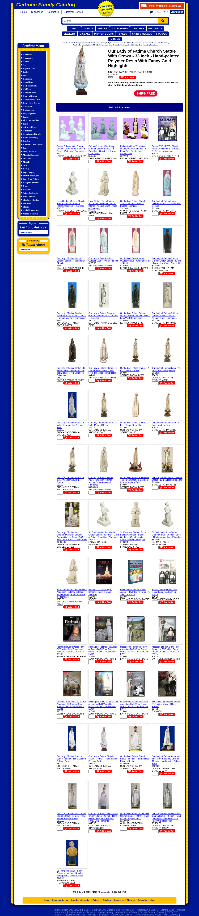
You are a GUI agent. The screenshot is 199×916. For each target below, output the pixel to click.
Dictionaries (28, 110)
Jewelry (69, 33)
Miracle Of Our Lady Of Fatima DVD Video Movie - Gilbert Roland (166, 704)
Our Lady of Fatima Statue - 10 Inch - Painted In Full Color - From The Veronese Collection (102, 370)
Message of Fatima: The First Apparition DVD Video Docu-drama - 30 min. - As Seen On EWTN (166, 650)
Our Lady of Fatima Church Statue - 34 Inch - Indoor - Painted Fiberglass (132, 203)
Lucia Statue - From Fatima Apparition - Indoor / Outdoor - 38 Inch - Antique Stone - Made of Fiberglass (102, 205)
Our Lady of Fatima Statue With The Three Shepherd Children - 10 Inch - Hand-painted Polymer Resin (166, 760)
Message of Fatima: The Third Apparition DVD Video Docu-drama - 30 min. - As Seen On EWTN (134, 705)
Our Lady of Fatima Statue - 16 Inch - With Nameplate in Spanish (166, 370)
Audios (88, 28)
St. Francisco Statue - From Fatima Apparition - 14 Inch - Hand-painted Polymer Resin (70, 873)
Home (23, 12)
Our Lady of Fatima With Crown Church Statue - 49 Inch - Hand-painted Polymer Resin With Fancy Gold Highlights (166, 817)
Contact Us (53, 12)
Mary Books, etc (30, 151)
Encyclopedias (29, 113)
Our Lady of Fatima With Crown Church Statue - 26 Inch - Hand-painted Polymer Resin (71, 816)
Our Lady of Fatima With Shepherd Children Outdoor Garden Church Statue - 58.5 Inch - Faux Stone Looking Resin (72, 536)
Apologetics (28, 58)
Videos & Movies (30, 214)
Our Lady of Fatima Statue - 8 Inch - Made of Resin (165, 424)
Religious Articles (31, 182)
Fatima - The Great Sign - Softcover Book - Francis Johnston (100, 592)
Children (138, 28)
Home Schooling (30, 137)
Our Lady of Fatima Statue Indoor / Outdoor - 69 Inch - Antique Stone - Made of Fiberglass (101, 481)
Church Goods (29, 92)
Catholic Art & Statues (147, 910)
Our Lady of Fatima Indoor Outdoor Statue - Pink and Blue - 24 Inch (72, 260)
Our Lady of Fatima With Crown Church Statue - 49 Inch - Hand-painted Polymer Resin (135, 816)
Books (25, 75)
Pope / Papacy (29, 172)
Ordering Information (80, 900)
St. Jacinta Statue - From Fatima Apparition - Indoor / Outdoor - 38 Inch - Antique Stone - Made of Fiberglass (72, 593)
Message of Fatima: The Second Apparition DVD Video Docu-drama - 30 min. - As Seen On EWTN (103, 705)
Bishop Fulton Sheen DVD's (68, 910)
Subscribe (142, 900)
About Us (131, 900)
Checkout (107, 900)
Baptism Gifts (29, 68)
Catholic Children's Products (82, 912)
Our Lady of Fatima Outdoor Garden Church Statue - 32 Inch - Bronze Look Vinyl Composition (167, 260)
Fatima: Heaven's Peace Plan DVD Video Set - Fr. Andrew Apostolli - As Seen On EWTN (70, 649)
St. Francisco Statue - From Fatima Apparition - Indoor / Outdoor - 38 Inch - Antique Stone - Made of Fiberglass (133, 536)
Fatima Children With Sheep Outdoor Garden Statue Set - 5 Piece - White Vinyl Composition (71, 148)
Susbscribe (37, 12)
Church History (30, 96)
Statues (161, 33)
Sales (123, 33)
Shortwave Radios (31, 200)
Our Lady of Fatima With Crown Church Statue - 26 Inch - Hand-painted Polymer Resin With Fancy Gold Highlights (103, 817)
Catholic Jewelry (105, 912)
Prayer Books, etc (31, 176)
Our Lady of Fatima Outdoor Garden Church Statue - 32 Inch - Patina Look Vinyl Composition (71, 315)
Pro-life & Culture (31, 179)
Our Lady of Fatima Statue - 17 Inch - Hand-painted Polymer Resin (71, 425)
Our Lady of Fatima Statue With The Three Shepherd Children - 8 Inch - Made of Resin (134, 480)
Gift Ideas (155, 28)
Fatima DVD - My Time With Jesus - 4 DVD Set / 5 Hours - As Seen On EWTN (135, 592)
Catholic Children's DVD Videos (98, 910)
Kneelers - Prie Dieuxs (33, 144)
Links (152, 900)
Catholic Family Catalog (35, 29)
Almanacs (27, 54)
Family (26, 117)
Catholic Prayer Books (126, 912)
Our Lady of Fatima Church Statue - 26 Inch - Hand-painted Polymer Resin (71, 758)
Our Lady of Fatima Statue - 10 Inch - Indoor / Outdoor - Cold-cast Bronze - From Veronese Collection (71, 372)
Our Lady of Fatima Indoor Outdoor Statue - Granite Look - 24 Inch (166, 203)
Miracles (27, 158)
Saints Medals (142, 33)
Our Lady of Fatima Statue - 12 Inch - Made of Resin (134, 369)
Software (27, 203)
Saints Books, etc (30, 193)
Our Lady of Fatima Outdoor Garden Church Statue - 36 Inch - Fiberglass (103, 315)
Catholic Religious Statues (152, 912)
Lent (25, 148)
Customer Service (73, 12)
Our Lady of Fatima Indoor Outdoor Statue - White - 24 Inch (103, 259)
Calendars (27, 79)
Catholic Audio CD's (125, 910)
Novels (26, 169)
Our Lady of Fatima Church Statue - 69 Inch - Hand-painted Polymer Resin (134, 758)
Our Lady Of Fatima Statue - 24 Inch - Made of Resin (102, 424)
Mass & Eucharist (31, 155)
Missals (84, 33)
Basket (177, 12)
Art (74, 28)
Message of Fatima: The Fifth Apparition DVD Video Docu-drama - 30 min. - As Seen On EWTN (134, 650)
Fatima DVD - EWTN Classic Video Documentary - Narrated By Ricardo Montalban (166, 148)
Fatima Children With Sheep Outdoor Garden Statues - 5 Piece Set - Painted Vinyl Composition (133, 150)
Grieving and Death (32, 134)
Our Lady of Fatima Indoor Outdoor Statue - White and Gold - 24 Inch (135, 260)
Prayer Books (104, 33)
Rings (25, 186)
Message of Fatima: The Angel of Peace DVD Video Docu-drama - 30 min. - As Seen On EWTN (102, 650)
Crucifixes (27, 106)
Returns (96, 900)
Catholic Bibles (167, 910)
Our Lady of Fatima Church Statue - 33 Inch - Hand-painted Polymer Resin (102, 758)
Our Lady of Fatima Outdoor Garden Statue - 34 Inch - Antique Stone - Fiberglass (165, 315)
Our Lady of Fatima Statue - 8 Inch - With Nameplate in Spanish (70, 480)
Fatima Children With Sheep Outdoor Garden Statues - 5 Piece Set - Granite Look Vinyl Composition (102, 150)
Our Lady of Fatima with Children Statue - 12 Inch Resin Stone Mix (167, 478)
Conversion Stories (31, 103)
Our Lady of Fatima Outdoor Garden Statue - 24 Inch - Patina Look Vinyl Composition (135, 315)
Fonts (25, 124)
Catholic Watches (31, 210)
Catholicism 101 (30, 86)
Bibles (102, 28)
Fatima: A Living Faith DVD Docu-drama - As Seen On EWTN (164, 592)
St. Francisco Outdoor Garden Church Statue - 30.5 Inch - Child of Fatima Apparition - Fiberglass (103, 534)
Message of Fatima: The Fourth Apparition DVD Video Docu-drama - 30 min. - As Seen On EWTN (71, 705)
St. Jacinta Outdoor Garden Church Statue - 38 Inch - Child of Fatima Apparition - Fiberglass (167, 534)
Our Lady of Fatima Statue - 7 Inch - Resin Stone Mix (134, 424)
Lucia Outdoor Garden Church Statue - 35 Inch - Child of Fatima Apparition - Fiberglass (71, 203)
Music (25, 165)
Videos (115, 39)
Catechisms (120, 28)
